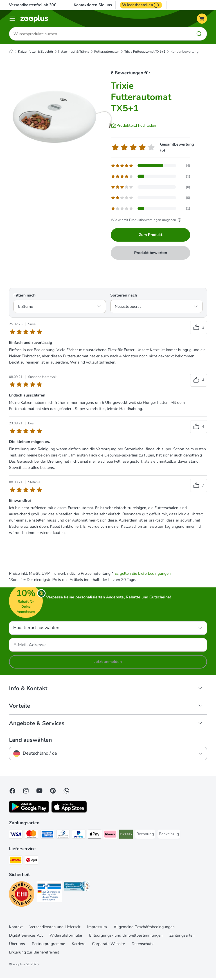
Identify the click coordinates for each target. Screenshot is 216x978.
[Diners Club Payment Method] (63, 835)
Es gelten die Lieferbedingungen (142, 573)
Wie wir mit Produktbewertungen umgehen (147, 220)
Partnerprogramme (48, 943)
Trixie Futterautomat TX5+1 (144, 51)
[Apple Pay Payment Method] (94, 835)
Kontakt (16, 927)
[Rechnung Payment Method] (145, 834)
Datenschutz (142, 943)
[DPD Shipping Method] (31, 861)
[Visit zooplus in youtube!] (39, 790)
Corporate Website (108, 943)
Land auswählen (30, 740)
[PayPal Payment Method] (79, 835)
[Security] (21, 895)
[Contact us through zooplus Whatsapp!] (66, 790)
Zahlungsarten (182, 935)
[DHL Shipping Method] (15, 861)
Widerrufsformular (66, 935)
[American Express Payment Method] (47, 835)
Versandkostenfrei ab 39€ (32, 5)
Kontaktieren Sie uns (93, 5)
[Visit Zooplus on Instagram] (25, 790)
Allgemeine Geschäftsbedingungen (144, 927)
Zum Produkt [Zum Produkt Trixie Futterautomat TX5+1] (150, 234)
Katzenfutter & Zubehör (35, 51)
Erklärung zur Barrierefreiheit (34, 952)
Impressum (97, 927)
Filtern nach (24, 295)
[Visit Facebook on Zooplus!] (12, 790)
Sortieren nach (123, 295)
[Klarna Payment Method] (110, 835)
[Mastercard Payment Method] (31, 835)
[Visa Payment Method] (15, 835)
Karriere (78, 943)
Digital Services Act (26, 935)
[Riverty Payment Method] (126, 835)
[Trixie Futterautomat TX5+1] (62, 116)
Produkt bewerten (150, 252)
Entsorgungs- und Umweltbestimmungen (126, 935)
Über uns (17, 943)
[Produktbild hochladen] (133, 125)
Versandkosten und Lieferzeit (55, 927)
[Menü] (12, 18)
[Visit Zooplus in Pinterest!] (53, 790)
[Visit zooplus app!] (29, 811)
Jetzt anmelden (108, 661)
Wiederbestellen (141, 5)
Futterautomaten (106, 51)
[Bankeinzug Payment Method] (169, 834)
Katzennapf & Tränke (73, 51)
